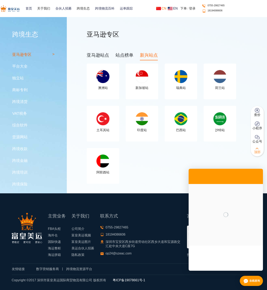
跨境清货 (20, 102)
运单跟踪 (126, 8)
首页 (29, 8)
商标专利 (20, 90)
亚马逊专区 (21, 54)
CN (161, 8)
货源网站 (20, 137)
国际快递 (54, 241)
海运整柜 (54, 248)
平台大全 (20, 66)
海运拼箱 (54, 254)
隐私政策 (77, 254)
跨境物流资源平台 (79, 269)
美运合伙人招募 (82, 248)
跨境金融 (20, 160)
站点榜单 (124, 55)
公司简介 (77, 228)
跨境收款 (20, 149)
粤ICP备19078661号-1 (129, 280)
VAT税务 (19, 113)
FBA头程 (54, 228)
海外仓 (53, 235)
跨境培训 (20, 172)
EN (173, 8)
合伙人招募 (63, 8)
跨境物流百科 (105, 8)
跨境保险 (20, 184)
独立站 (18, 78)
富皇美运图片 (81, 241)
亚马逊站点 (98, 55)
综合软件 (20, 125)
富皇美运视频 (81, 235)
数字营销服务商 (47, 269)
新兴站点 (149, 55)
